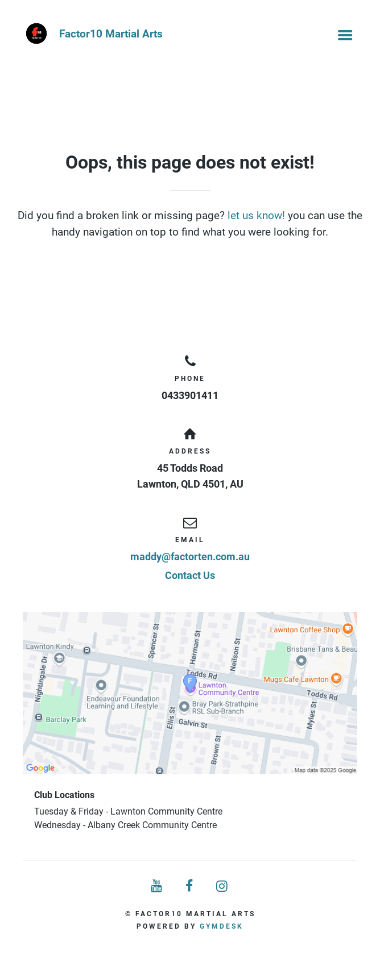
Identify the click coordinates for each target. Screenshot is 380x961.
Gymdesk (221, 926)
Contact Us (190, 575)
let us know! (256, 215)
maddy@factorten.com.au (190, 557)
